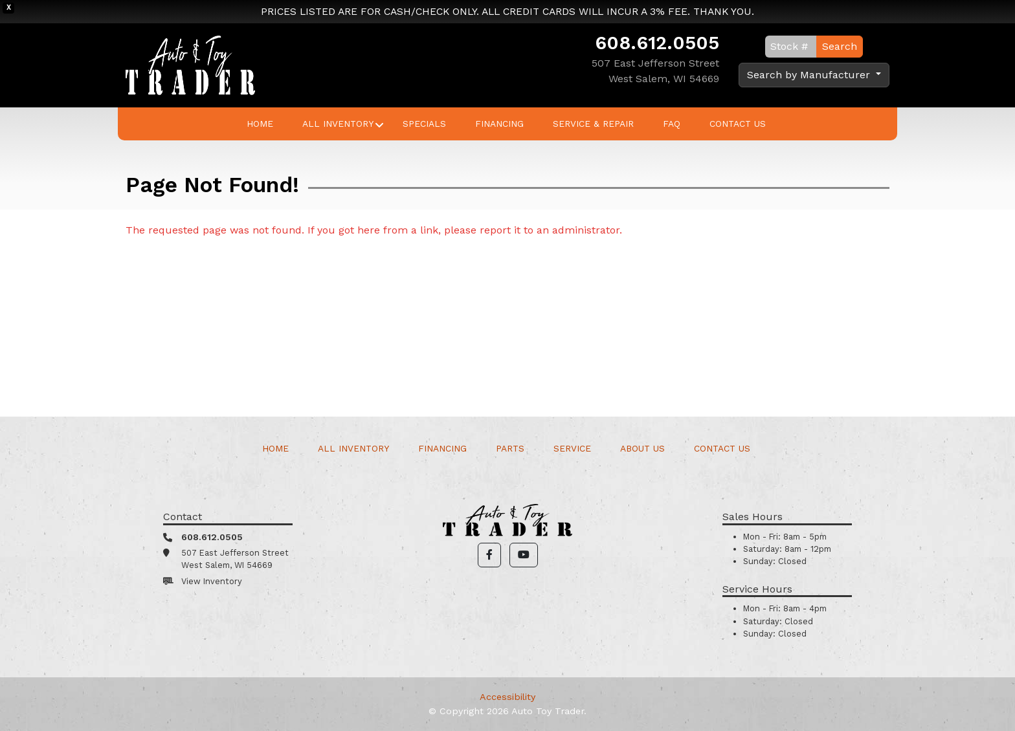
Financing (499, 123)
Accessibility (507, 697)
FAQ (671, 123)
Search (839, 46)
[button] (489, 555)
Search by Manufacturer (810, 75)
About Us (642, 448)
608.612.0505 (657, 43)
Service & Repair (593, 123)
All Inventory (338, 123)
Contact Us (737, 123)
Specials (424, 123)
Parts (510, 448)
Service (572, 448)
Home (260, 123)
